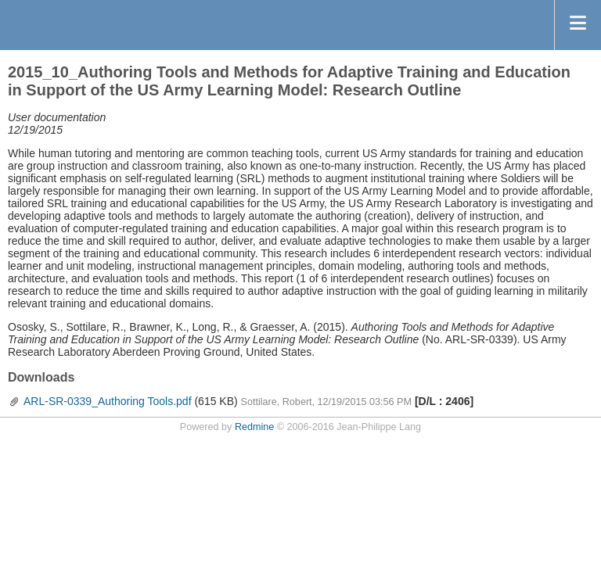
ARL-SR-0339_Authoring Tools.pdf (107, 401)
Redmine (254, 426)
